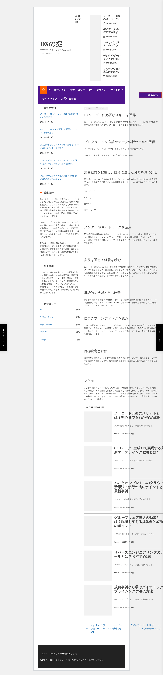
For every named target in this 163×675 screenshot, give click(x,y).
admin (116, 434)
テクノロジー (77, 89)
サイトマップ (49, 98)
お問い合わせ (68, 98)
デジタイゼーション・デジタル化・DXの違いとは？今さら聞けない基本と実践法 (58, 162)
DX (90, 89)
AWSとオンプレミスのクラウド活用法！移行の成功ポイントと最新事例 (59, 146)
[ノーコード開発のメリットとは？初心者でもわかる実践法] (95, 21)
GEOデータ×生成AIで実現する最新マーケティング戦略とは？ (112, 34)
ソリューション (57, 89)
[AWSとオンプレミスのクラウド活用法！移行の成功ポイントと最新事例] (95, 47)
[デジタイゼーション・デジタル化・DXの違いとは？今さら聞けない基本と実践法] (95, 60)
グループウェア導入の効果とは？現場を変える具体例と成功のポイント (138, 522)
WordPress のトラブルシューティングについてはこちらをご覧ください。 (72, 660)
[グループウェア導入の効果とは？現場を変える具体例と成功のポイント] (95, 74)
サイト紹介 (116, 89)
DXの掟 (51, 44)
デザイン (101, 89)
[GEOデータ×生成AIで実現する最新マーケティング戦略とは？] (95, 34)
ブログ (43, 340)
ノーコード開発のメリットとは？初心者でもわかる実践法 (111, 21)
